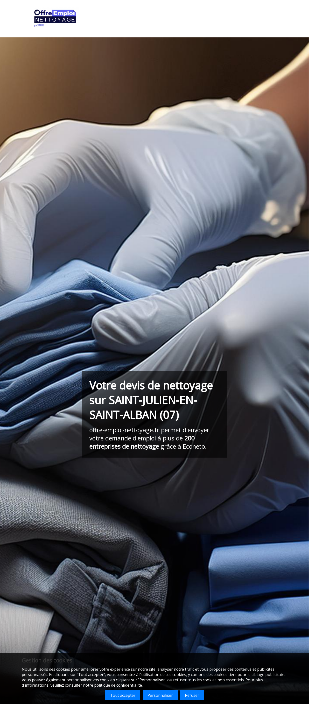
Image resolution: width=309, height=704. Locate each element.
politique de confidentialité (118, 685)
